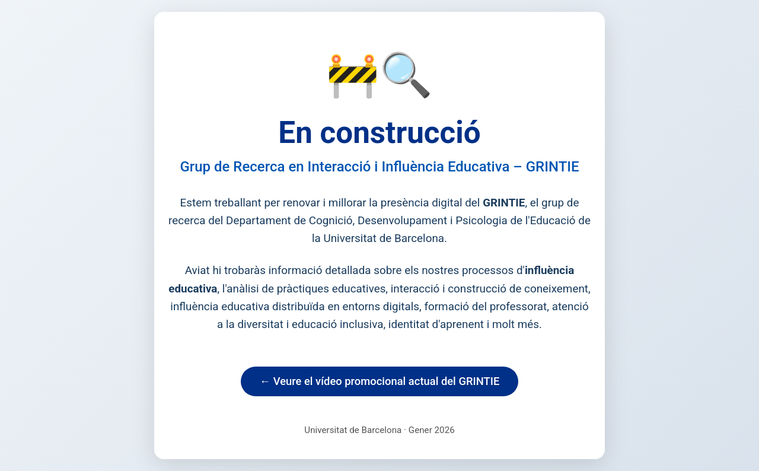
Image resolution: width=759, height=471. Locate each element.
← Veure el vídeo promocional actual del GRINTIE (380, 381)
